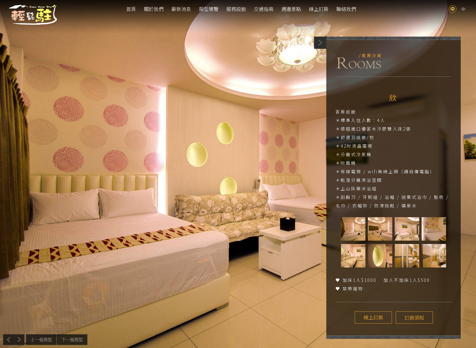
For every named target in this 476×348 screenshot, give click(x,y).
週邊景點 (291, 9)
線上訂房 (318, 9)
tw (463, 9)
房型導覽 (208, 9)
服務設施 (236, 9)
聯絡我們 (346, 9)
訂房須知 (413, 317)
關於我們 (153, 9)
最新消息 (181, 9)
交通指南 (263, 9)
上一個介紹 (41, 339)
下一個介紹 (72, 339)
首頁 (131, 9)
